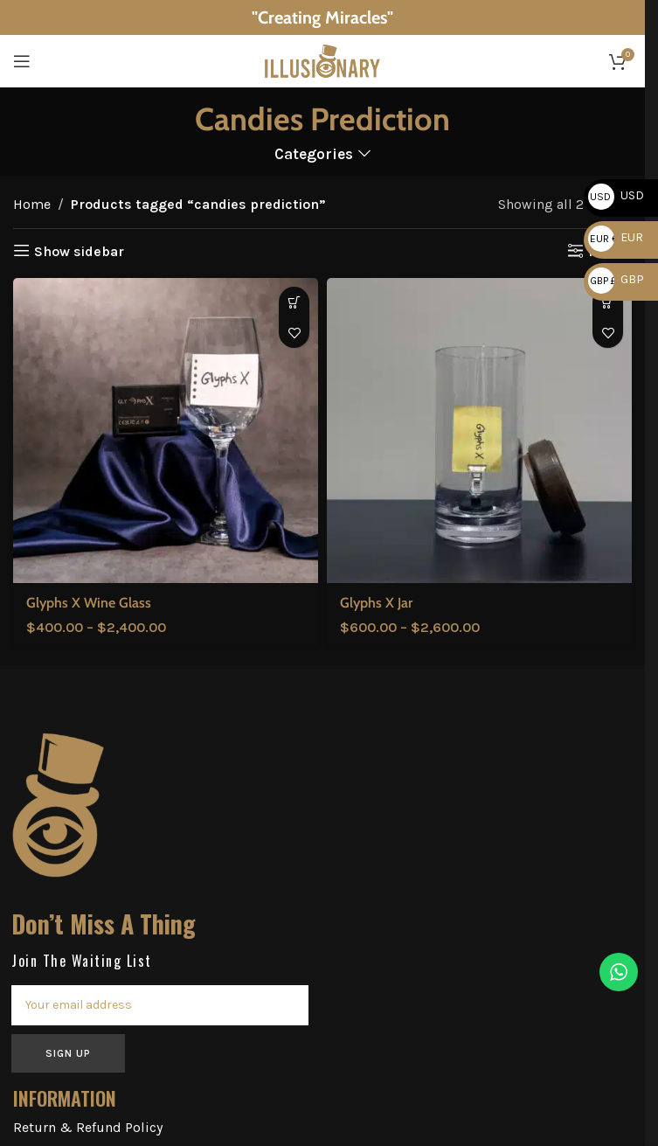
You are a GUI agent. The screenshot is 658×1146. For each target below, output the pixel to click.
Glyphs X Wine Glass (88, 602)
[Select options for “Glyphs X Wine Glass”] (294, 302)
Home (32, 204)
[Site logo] (322, 60)
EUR (615, 237)
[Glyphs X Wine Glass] (165, 430)
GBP (616, 279)
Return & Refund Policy (88, 1127)
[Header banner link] (322, 17)
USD (616, 195)
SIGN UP (68, 1053)
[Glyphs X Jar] (479, 430)
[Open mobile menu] (21, 61)
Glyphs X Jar (376, 602)
